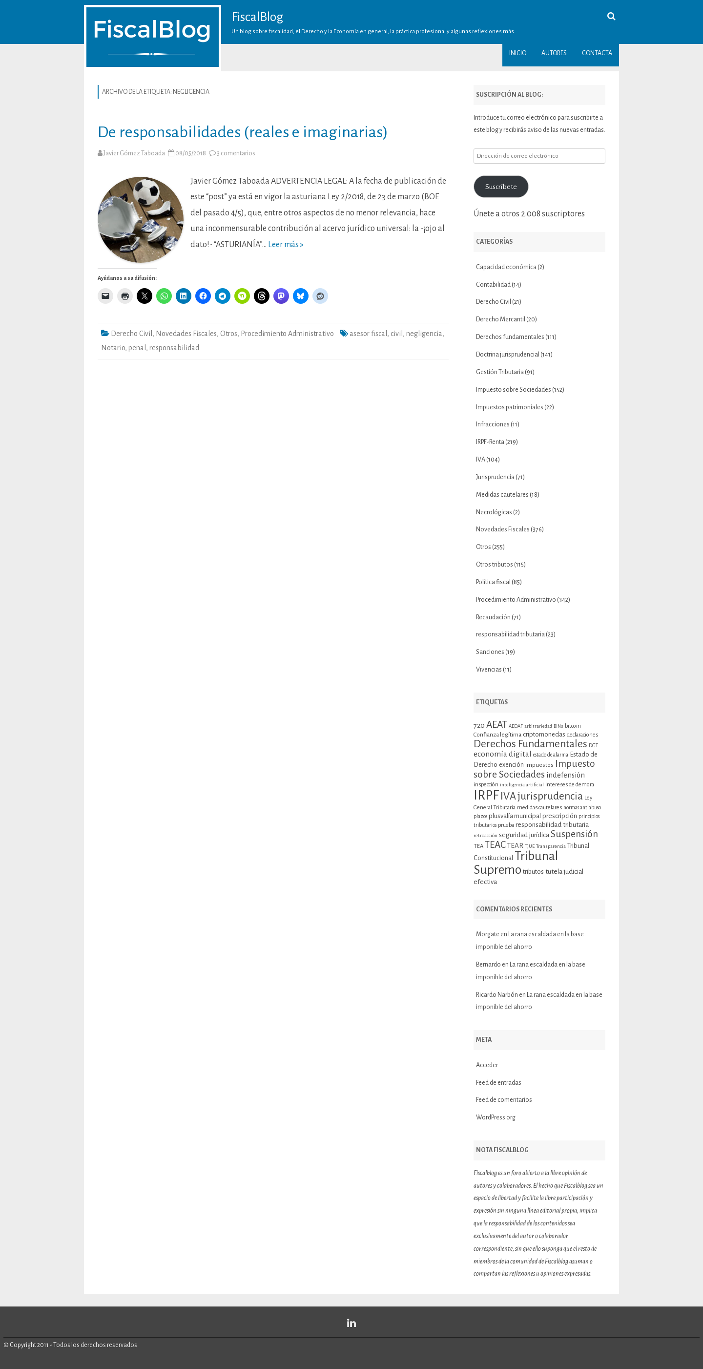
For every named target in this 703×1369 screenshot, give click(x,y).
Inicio (517, 53)
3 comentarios (236, 153)
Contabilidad (493, 284)
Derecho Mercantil (500, 319)
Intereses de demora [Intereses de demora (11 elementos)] (569, 784)
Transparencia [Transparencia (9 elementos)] (551, 846)
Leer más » (286, 244)
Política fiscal (493, 582)
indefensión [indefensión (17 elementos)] (565, 775)
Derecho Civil (131, 333)
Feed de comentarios (504, 1099)
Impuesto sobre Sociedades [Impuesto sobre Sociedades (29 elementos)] (534, 768)
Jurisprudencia (495, 477)
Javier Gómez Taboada (134, 153)
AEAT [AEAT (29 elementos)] (496, 724)
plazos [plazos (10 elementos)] (480, 816)
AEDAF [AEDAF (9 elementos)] (516, 726)
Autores (554, 53)
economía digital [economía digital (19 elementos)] (503, 754)
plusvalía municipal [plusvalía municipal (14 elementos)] (515, 816)
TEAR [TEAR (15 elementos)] (515, 845)
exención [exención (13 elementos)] (511, 764)
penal (137, 348)
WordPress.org (496, 1117)
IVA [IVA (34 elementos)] (508, 796)
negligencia (424, 333)
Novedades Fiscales (186, 333)
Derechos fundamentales (510, 337)
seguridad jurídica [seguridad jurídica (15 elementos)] (524, 835)
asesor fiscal (368, 333)
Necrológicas (494, 512)
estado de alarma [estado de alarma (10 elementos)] (550, 755)
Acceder (487, 1065)
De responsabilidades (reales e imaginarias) (243, 132)
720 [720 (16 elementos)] (479, 725)
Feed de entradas (498, 1082)
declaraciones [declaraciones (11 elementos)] (582, 734)
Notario (113, 348)
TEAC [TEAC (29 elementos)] (495, 845)
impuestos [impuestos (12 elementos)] (539, 765)
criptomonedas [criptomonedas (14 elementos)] (544, 734)
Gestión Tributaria (500, 372)
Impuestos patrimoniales (509, 407)
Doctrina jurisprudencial (507, 354)
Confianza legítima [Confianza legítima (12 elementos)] (497, 735)
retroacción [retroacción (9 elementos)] (485, 835)
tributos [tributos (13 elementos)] (533, 871)
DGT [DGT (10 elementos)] (593, 745)
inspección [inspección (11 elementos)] (486, 784)
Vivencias (489, 669)
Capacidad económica (506, 267)
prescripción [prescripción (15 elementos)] (559, 816)
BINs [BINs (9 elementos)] (558, 726)
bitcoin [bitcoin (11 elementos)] (573, 726)
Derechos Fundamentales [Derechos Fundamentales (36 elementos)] (530, 744)
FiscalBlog (257, 17)
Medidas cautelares (502, 494)
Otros (228, 333)
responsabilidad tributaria (510, 634)
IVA (480, 459)
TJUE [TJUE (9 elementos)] (530, 846)
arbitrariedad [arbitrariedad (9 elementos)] (538, 726)
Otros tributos (494, 564)
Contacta (597, 53)
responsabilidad (174, 348)
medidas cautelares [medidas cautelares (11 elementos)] (539, 807)
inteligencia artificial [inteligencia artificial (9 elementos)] (522, 784)
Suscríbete (501, 186)
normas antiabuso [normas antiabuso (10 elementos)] (582, 807)
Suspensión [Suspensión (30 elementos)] (574, 834)
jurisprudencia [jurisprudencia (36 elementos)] (550, 796)
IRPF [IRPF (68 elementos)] (486, 795)
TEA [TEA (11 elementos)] (478, 846)
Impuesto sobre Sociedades (513, 389)
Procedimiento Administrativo (287, 333)
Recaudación (493, 617)
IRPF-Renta (490, 442)
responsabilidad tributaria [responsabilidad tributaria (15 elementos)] (552, 824)
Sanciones (490, 652)
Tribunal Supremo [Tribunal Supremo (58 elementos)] (516, 863)
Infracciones (493, 424)
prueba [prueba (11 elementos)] (506, 825)
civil (397, 333)
